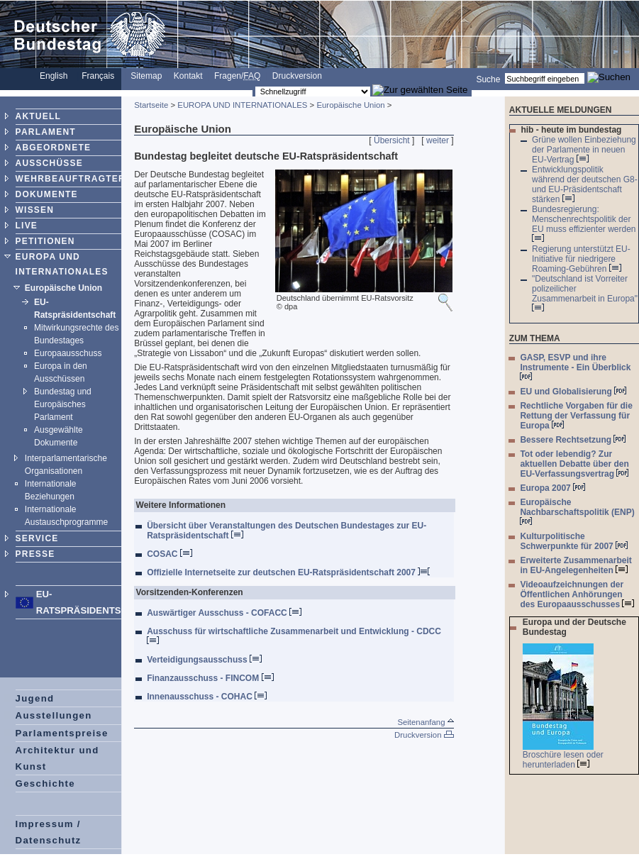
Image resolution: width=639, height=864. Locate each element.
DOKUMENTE (47, 194)
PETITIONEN (45, 241)
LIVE (27, 226)
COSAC (169, 554)
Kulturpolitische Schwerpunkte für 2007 (574, 541)
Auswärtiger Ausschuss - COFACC (224, 613)
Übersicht (392, 140)
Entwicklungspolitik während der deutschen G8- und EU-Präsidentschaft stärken (585, 184)
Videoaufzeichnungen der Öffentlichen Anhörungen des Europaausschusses (577, 594)
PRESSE (35, 554)
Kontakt (188, 76)
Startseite (151, 105)
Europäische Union (63, 288)
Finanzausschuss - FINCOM (210, 678)
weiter (437, 140)
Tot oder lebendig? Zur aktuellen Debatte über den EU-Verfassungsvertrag (574, 464)
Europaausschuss (67, 353)
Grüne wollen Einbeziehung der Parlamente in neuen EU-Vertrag (584, 150)
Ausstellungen (54, 715)
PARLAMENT (46, 132)
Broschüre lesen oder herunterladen (563, 760)
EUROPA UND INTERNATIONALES (242, 105)
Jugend (35, 698)
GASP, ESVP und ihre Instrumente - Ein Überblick (575, 366)
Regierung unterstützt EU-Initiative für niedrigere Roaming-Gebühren (581, 259)
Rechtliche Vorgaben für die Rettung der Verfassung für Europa (576, 416)
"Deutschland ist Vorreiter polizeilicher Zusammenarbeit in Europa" (585, 292)
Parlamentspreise (62, 733)
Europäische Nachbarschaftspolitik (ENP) (577, 511)
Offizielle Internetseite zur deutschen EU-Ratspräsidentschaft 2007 (288, 572)
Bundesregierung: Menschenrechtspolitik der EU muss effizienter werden (584, 223)
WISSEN (35, 210)
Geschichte (45, 783)
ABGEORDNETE (53, 148)
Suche (488, 79)
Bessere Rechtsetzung (573, 440)
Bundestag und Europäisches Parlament (62, 404)
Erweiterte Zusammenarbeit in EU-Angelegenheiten (575, 565)
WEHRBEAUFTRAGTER (71, 179)
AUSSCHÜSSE (49, 163)
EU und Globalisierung (573, 392)
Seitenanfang (425, 722)
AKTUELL (38, 116)
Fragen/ (237, 76)
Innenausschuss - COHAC (207, 697)
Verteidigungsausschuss (204, 660)
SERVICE (37, 538)
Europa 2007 (552, 488)
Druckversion (297, 76)
